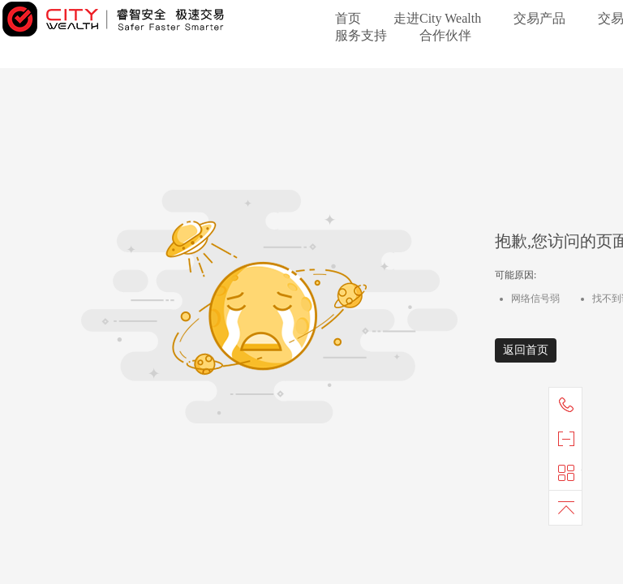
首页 (348, 18)
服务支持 (361, 35)
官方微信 (569, 439)
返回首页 (525, 350)
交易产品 (539, 18)
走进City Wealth (437, 18)
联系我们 (569, 405)
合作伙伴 (445, 35)
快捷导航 (569, 473)
